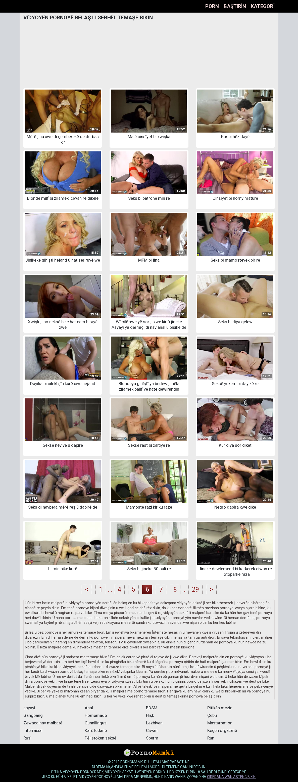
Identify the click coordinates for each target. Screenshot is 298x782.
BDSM (151, 707)
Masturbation (219, 722)
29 (195, 589)
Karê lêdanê (96, 730)
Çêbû (212, 715)
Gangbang (33, 715)
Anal (89, 707)
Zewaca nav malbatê (42, 722)
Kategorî (263, 6)
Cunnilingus (96, 722)
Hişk (150, 715)
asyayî (29, 707)
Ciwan (152, 730)
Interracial (32, 730)
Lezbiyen (154, 722)
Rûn (210, 737)
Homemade (96, 715)
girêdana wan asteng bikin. (231, 777)
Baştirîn (235, 6)
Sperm (152, 737)
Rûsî (27, 737)
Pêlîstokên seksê (100, 737)
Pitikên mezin (219, 707)
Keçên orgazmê (222, 730)
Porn (212, 6)
